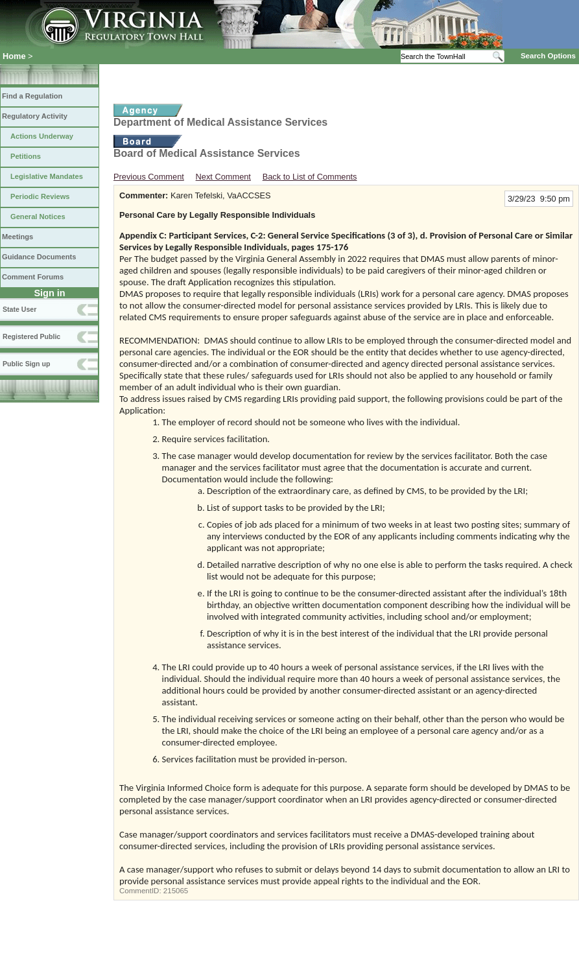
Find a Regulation (32, 96)
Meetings (17, 236)
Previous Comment (148, 177)
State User (19, 309)
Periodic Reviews (40, 196)
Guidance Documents (39, 257)
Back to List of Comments (310, 177)
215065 (175, 891)
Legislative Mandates (46, 176)
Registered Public (31, 336)
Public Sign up (26, 364)
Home (14, 56)
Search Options (548, 56)
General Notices (37, 216)
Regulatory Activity (34, 116)
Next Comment (223, 177)
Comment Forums (33, 277)
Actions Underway (41, 136)
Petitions (25, 156)
